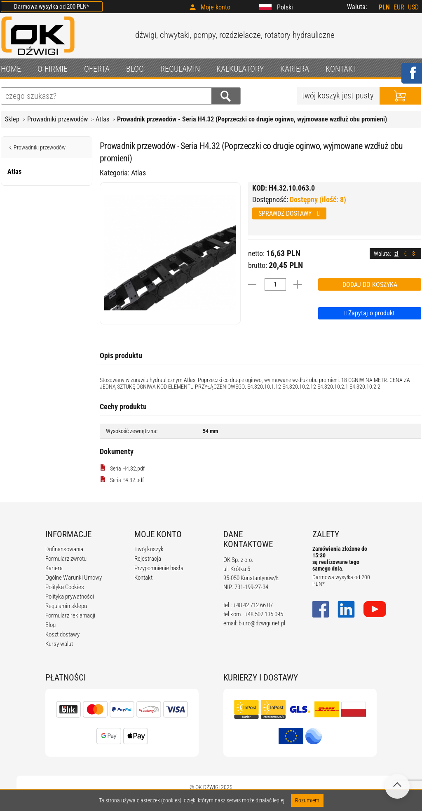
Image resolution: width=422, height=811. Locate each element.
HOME (11, 69)
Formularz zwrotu (66, 558)
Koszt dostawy (62, 634)
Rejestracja (147, 558)
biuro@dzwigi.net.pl (262, 623)
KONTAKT (341, 69)
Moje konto (215, 7)
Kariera (54, 568)
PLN (384, 7)
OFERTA (97, 69)
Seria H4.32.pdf (122, 468)
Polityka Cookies (64, 587)
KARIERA (294, 69)
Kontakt (143, 577)
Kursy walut (59, 644)
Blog (50, 625)
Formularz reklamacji (70, 615)
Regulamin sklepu (66, 606)
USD (413, 7)
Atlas (102, 119)
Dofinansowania (64, 549)
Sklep (12, 119)
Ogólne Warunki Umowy (73, 577)
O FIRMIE (53, 69)
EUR (399, 7)
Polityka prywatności (69, 596)
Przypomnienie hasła (158, 568)
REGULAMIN (180, 69)
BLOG (135, 69)
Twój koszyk (149, 549)
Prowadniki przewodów (57, 119)
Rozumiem (307, 800)
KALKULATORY (240, 69)
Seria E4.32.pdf (122, 479)
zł (396, 253)
